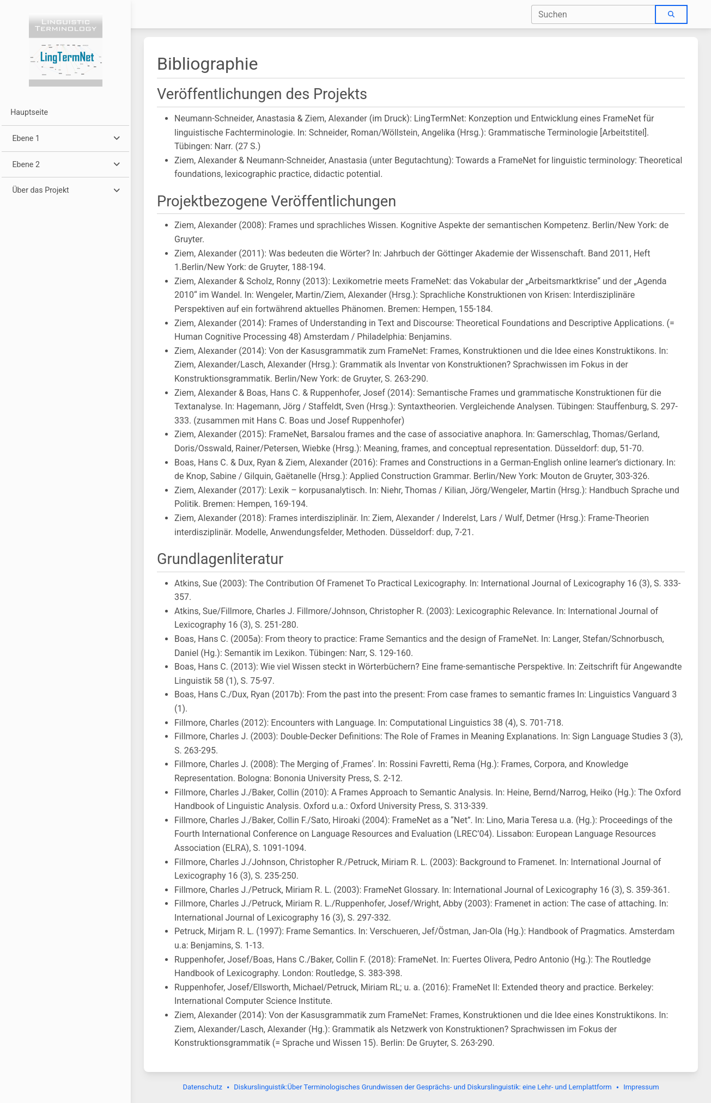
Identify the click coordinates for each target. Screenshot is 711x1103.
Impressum (641, 1087)
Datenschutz (202, 1087)
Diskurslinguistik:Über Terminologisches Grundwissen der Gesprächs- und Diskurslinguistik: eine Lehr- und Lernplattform (422, 1087)
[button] (65, 138)
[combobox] (593, 14)
